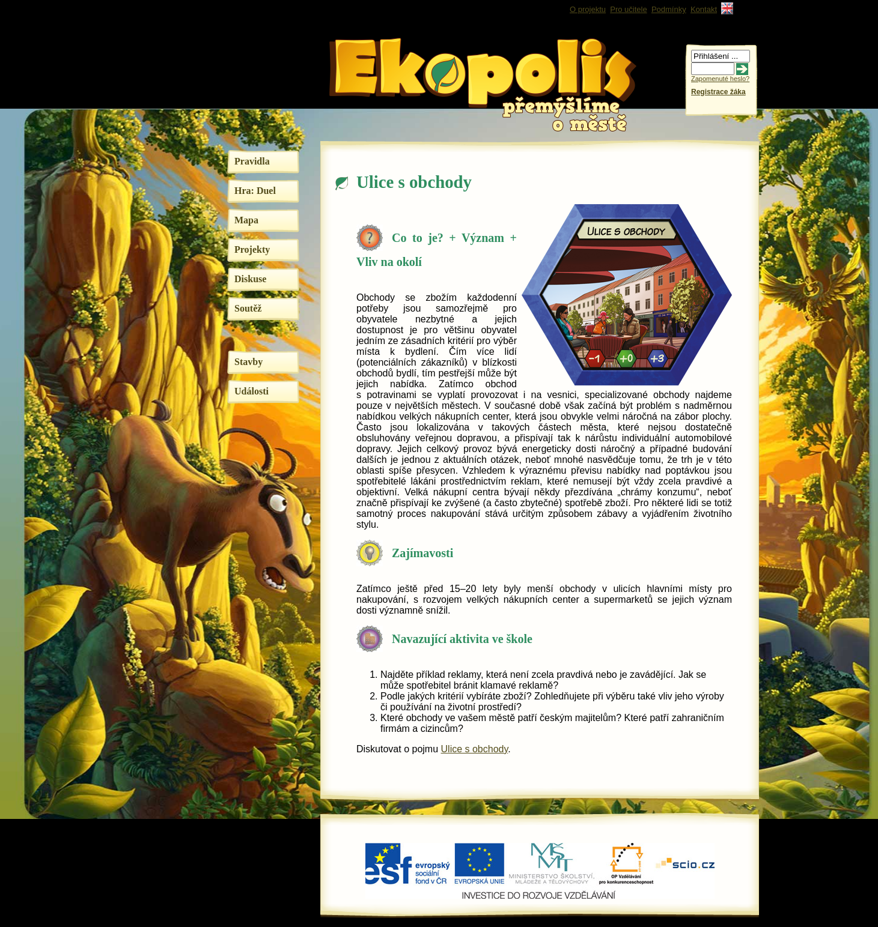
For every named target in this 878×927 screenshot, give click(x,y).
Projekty (252, 249)
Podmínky (668, 9)
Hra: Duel (255, 191)
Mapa (246, 220)
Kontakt (704, 9)
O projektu (588, 9)
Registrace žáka (718, 92)
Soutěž (247, 308)
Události (251, 391)
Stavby (248, 362)
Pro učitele (628, 9)
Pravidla (252, 161)
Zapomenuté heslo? (720, 78)
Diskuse (250, 279)
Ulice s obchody (474, 749)
